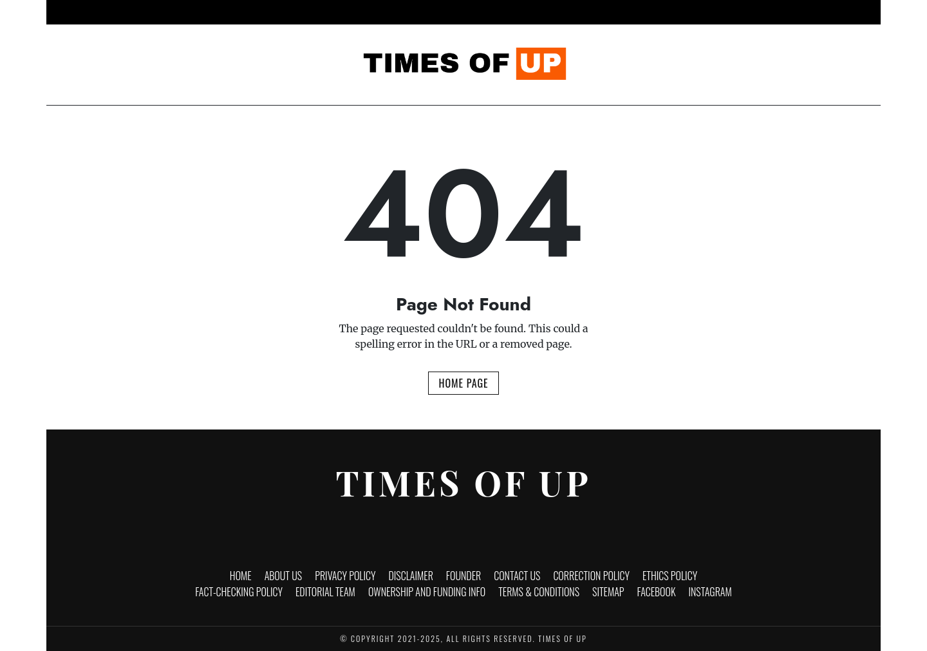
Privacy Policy (345, 575)
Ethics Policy (669, 575)
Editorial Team (325, 591)
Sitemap (608, 591)
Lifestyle (506, 12)
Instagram (710, 591)
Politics (562, 12)
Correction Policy (591, 575)
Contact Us (517, 575)
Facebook (656, 591)
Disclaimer (410, 575)
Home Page (463, 383)
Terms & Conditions (538, 591)
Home (279, 12)
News (321, 12)
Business (370, 12)
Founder (463, 575)
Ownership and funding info (426, 591)
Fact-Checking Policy (239, 591)
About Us (284, 575)
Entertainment (438, 12)
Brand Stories (628, 12)
